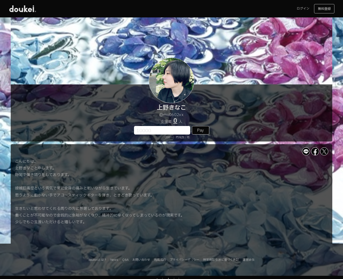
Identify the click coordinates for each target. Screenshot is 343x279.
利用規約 (160, 260)
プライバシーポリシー (184, 260)
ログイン (303, 8)
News (114, 260)
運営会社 (248, 260)
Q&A (125, 260)
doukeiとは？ (97, 260)
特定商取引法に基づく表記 (221, 260)
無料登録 (324, 8)
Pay (200, 130)
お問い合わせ (141, 260)
